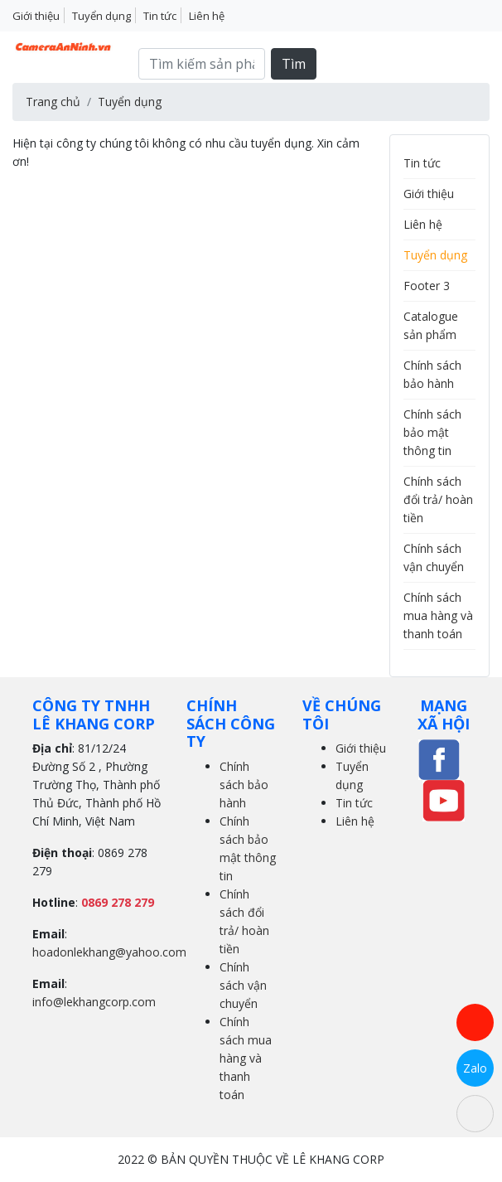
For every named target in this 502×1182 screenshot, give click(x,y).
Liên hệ (206, 15)
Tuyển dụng (101, 15)
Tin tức (159, 15)
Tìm (294, 64)
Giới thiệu (36, 15)
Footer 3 (426, 285)
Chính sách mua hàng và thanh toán (438, 615)
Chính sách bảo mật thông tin (432, 432)
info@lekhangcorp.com (94, 1002)
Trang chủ (53, 101)
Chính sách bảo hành (244, 784)
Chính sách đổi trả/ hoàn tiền (438, 499)
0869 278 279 (117, 902)
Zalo (475, 1068)
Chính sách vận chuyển (243, 985)
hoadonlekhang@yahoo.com (109, 952)
